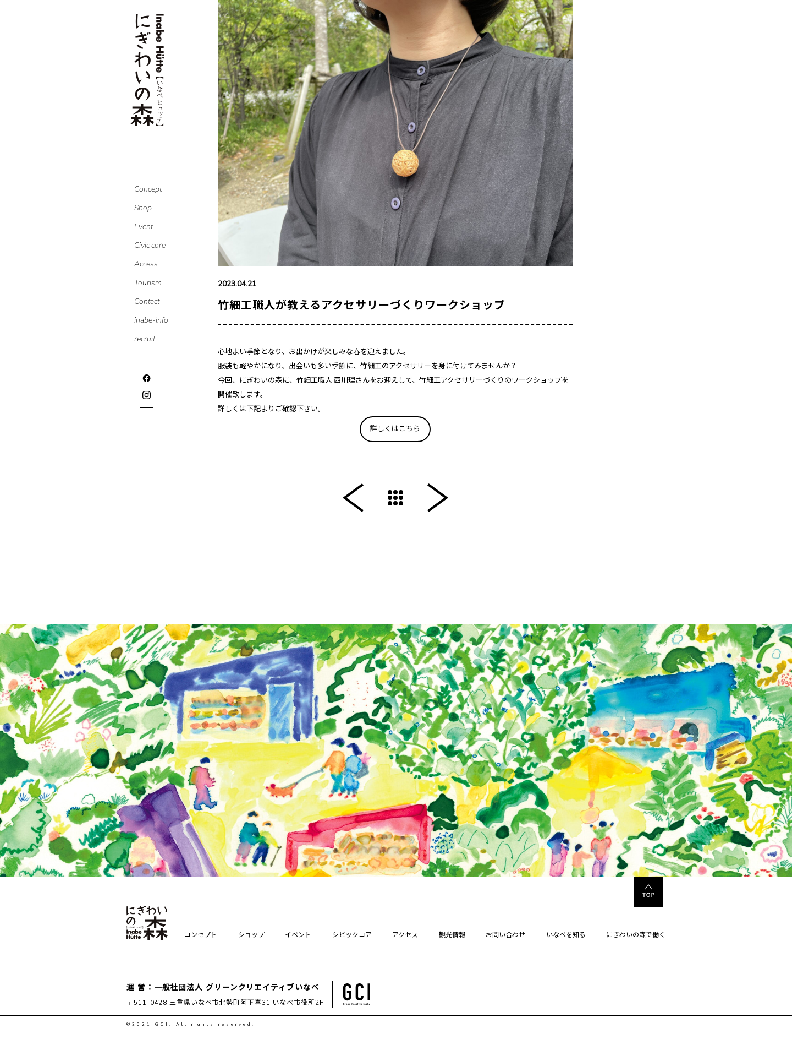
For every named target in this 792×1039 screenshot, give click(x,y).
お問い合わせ (505, 935)
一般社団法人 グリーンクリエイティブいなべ (237, 987)
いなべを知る (566, 935)
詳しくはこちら (395, 429)
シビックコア (352, 935)
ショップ (251, 935)
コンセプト (200, 935)
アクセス (405, 935)
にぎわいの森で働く (636, 935)
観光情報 (452, 935)
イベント (298, 935)
